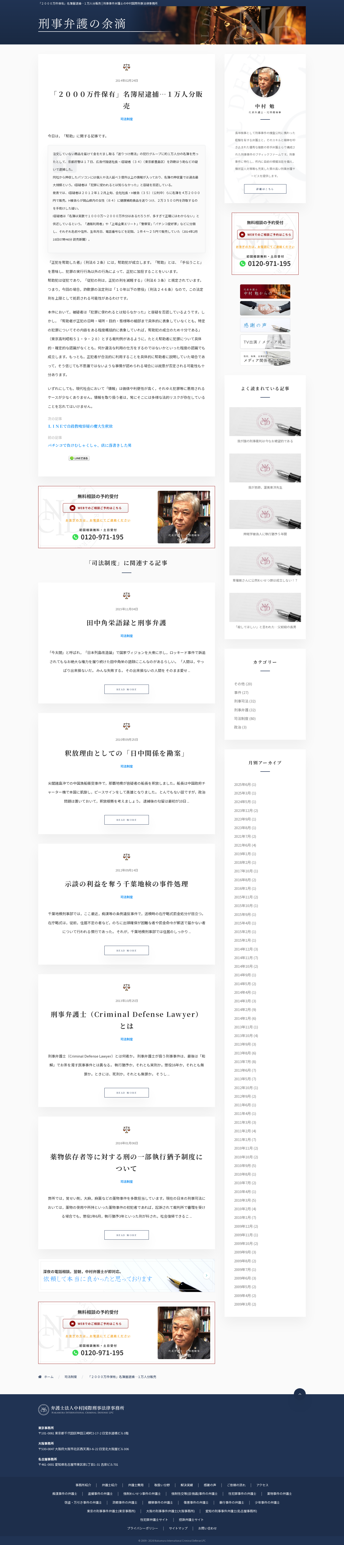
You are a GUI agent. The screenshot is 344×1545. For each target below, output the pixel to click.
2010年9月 (242, 1165)
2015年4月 (242, 922)
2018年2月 (242, 862)
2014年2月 (242, 1009)
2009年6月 (242, 1277)
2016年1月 (242, 888)
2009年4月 (242, 1295)
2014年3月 (242, 1000)
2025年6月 (242, 784)
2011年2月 (242, 1130)
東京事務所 (46, 1428)
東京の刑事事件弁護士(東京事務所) (111, 1511)
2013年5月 (242, 1078)
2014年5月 (242, 983)
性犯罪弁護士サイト (154, 1519)
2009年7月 (242, 1269)
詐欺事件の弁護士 (125, 1502)
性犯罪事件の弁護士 (242, 1493)
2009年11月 (243, 1234)
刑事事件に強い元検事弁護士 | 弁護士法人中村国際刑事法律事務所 (81, 1410)
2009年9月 (242, 1251)
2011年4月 (242, 1113)
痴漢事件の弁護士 (64, 1493)
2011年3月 (242, 1122)
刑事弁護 (241, 709)
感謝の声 (210, 1485)
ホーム (46, 1376)
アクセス (262, 1485)
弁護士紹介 (109, 1485)
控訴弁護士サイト (191, 1519)
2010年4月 (242, 1191)
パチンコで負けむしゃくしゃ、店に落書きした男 (90, 445)
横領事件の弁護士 (160, 1502)
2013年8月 (242, 1052)
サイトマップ (178, 1528)
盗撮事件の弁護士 (100, 1493)
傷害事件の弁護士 (196, 1502)
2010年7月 (242, 1182)
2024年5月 (242, 801)
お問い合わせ (207, 1528)
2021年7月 (242, 836)
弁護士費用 (136, 1485)
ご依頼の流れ (236, 1485)
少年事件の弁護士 (267, 1502)
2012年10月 (243, 1087)
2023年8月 (242, 827)
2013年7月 (242, 1061)
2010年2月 (242, 1208)
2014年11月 (243, 957)
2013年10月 (243, 1035)
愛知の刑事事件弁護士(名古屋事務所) (231, 1511)
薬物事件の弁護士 (279, 1493)
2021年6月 (242, 845)
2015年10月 (243, 905)
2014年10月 (243, 966)
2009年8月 (242, 1260)
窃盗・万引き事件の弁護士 (83, 1502)
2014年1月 (242, 1018)
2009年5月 (242, 1286)
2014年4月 (242, 992)
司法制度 (126, 119)
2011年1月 (242, 1139)
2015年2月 (242, 931)
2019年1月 (242, 853)
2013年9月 (242, 1044)
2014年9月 (242, 974)
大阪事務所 (46, 1443)
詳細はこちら (265, 189)
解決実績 (187, 1485)
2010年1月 (242, 1217)
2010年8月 (242, 1174)
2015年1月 (242, 940)
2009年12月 (243, 1226)
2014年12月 (243, 948)
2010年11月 (243, 1148)
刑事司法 (241, 700)
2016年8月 (242, 879)
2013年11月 (243, 1026)
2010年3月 (242, 1200)
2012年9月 (242, 1096)
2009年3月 (242, 1304)
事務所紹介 (83, 1485)
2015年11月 (243, 896)
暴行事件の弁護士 (231, 1502)
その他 (239, 683)
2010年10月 (243, 1156)
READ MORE (127, 689)
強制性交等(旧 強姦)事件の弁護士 (195, 1493)
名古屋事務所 (47, 1459)
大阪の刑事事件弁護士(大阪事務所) (170, 1511)
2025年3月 (242, 792)
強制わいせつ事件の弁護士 (142, 1493)
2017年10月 (243, 870)
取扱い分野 (162, 1485)
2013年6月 (242, 1070)
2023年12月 (243, 810)
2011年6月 (242, 1104)
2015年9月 (242, 914)
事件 (237, 692)
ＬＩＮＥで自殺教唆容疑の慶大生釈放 (80, 426)
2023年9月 (242, 818)
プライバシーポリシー (142, 1528)
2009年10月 (243, 1243)
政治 (237, 726)
